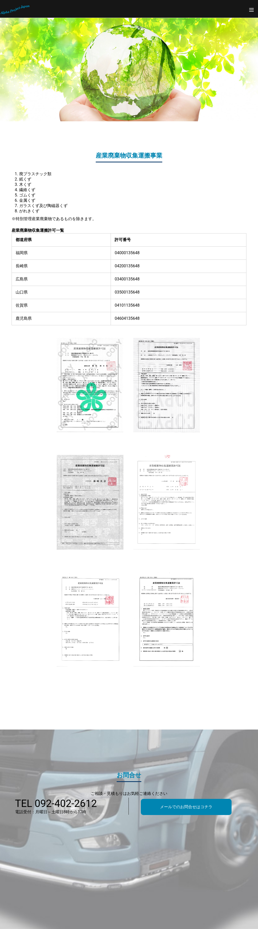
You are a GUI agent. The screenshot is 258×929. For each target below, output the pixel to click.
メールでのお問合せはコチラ (186, 806)
